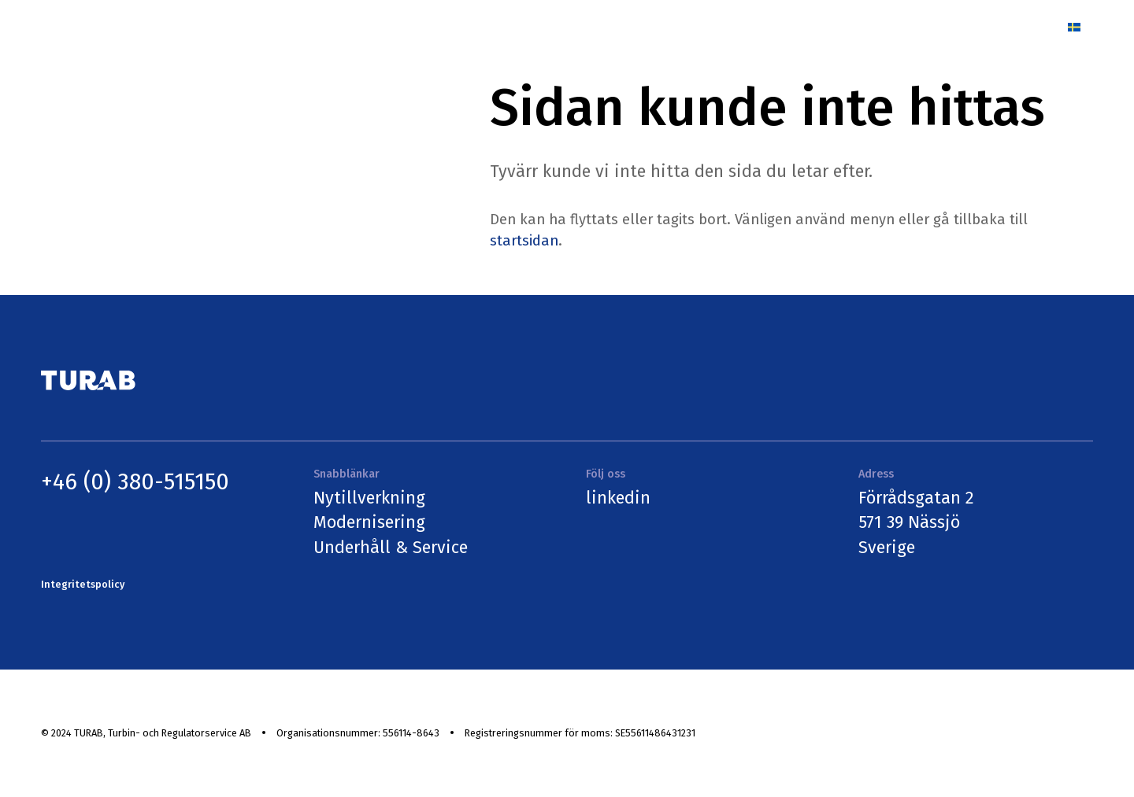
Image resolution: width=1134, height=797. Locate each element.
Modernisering (369, 522)
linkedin (618, 498)
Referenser (739, 26)
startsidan (524, 240)
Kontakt (1015, 26)
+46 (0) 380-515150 (135, 482)
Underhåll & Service (390, 547)
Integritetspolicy (82, 584)
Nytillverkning (369, 498)
